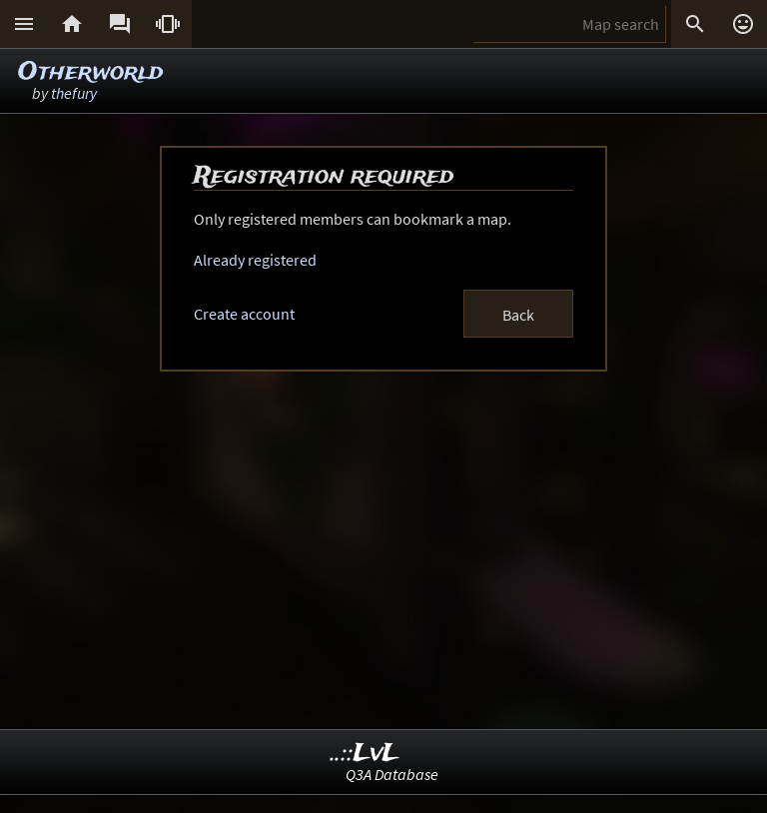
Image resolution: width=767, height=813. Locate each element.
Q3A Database (392, 774)
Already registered (255, 260)
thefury (74, 93)
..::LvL (365, 753)
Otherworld (90, 72)
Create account (244, 314)
